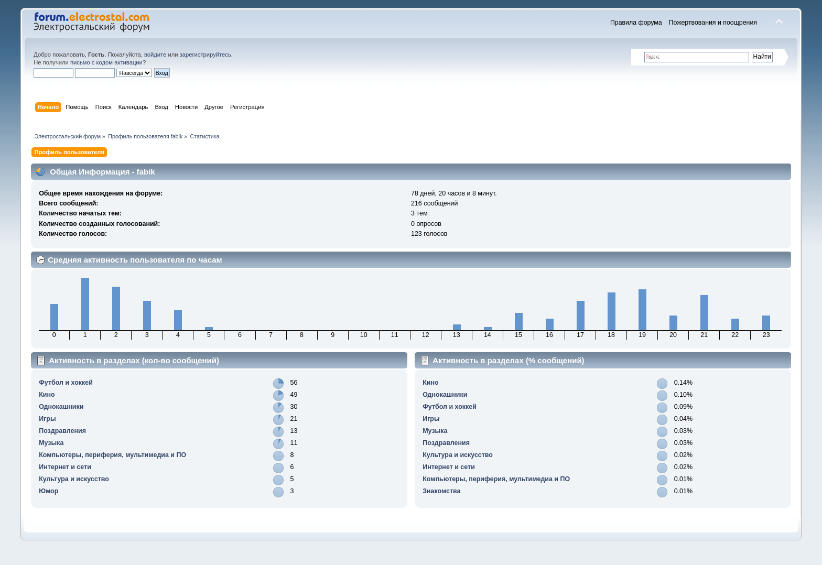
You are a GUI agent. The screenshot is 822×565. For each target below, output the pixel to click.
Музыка (51, 443)
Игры (47, 418)
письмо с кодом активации (106, 62)
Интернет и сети (65, 467)
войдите (155, 54)
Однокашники (61, 406)
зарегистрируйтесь (205, 54)
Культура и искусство (74, 479)
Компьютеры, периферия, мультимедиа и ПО (112, 455)
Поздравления (62, 430)
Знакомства (441, 491)
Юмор (48, 491)
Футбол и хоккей (66, 382)
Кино (47, 394)
